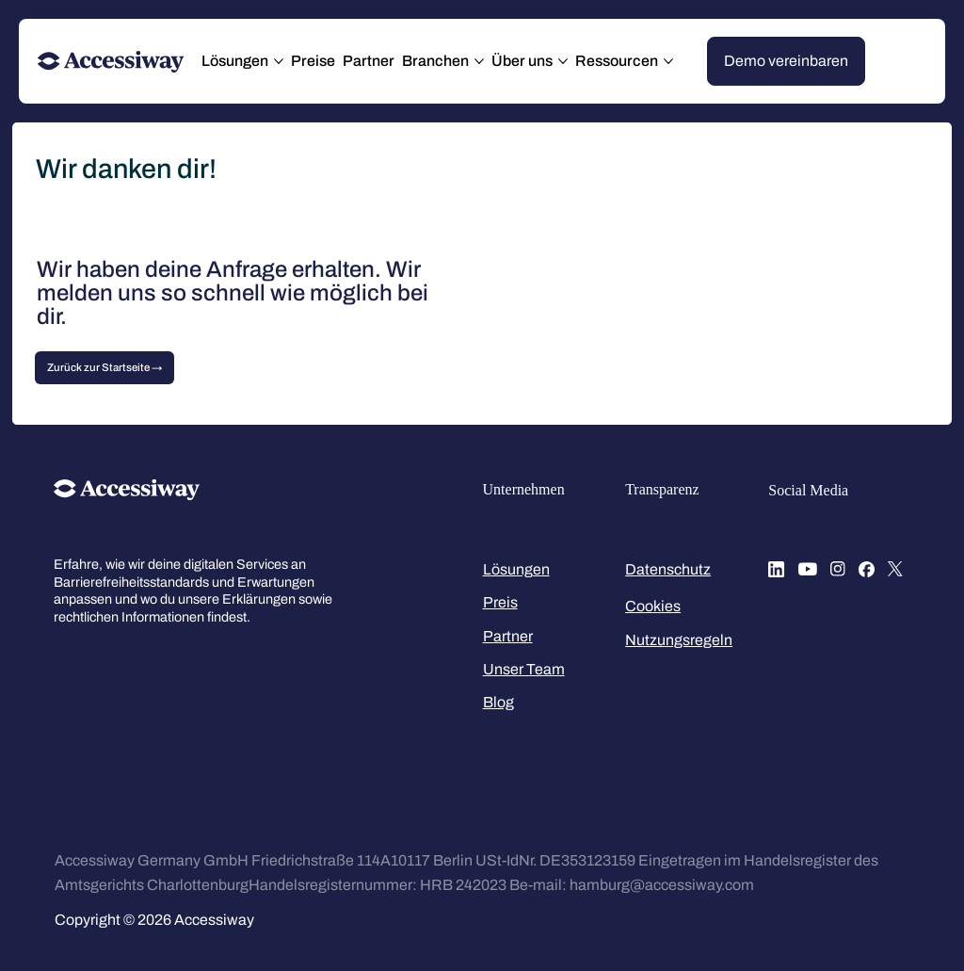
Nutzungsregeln (678, 640)
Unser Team (524, 669)
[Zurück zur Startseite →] (104, 368)
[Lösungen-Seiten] (278, 61)
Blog (498, 702)
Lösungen (516, 569)
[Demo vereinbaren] (786, 61)
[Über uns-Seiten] (563, 61)
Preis (500, 602)
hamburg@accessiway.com (662, 885)
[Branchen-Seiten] (479, 61)
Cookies (653, 606)
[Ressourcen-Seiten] (668, 61)
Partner (508, 636)
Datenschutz (668, 569)
